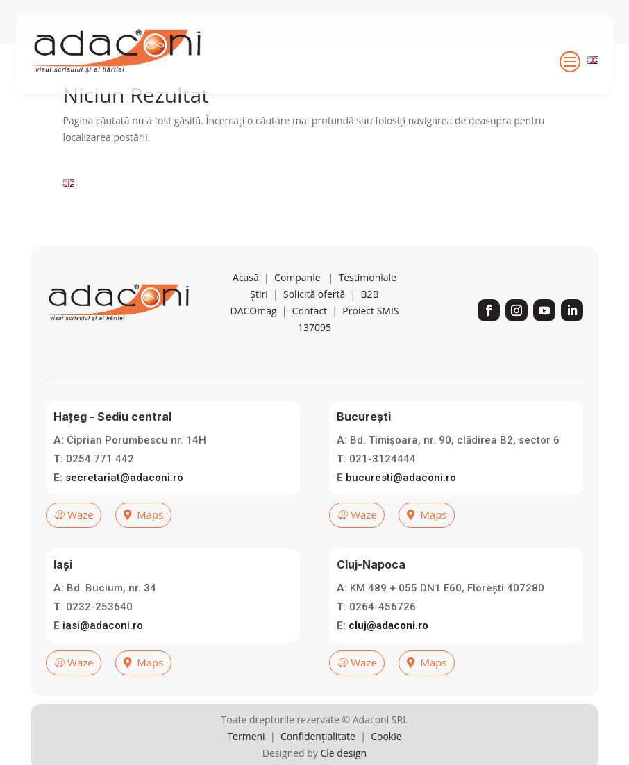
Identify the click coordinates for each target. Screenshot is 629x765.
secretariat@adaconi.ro (124, 513)
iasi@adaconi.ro (102, 661)
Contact (309, 346)
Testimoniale (367, 313)
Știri (258, 330)
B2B (370, 330)
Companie (297, 313)
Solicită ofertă (314, 330)
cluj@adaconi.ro (388, 661)
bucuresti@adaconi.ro (401, 513)
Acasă (246, 313)
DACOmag (253, 346)
